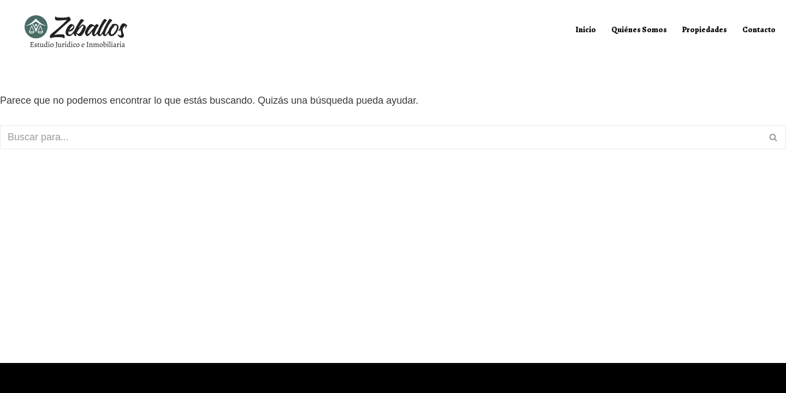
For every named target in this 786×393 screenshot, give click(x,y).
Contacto (759, 29)
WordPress (115, 377)
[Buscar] (380, 137)
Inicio (586, 29)
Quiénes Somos (639, 29)
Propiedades (704, 29)
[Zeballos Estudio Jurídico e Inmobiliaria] (80, 32)
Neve (19, 377)
